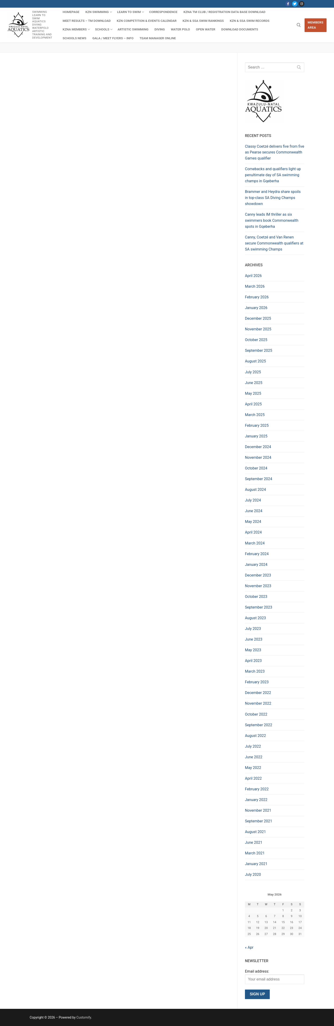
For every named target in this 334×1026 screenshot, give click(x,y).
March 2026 (255, 286)
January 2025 (256, 436)
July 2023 (253, 628)
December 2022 (258, 693)
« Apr (249, 947)
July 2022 (253, 746)
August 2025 (255, 361)
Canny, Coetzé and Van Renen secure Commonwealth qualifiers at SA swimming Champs (274, 243)
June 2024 (253, 511)
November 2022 (258, 703)
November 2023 (258, 586)
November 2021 (258, 810)
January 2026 (256, 308)
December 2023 (258, 575)
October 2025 (256, 340)
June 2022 (253, 757)
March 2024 (255, 543)
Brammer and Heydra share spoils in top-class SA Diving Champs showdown (273, 197)
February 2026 (257, 297)
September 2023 (258, 607)
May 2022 (253, 767)
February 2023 (257, 682)
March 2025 (255, 415)
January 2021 (256, 864)
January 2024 (256, 564)
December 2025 (258, 318)
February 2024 (257, 554)
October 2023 (256, 596)
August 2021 (255, 832)
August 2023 (255, 618)
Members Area (315, 24)
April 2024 (253, 532)
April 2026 (253, 276)
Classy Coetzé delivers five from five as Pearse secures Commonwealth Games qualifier (274, 152)
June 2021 (253, 842)
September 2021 (258, 821)
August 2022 (255, 735)
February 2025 (257, 425)
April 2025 (253, 404)
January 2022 (256, 800)
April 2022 (253, 778)
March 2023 (255, 671)
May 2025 (253, 393)
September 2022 (258, 725)
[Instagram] (301, 4)
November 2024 (258, 457)
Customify (83, 1017)
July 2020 (253, 874)
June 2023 (253, 639)
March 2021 (255, 853)
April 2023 (253, 660)
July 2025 (253, 372)
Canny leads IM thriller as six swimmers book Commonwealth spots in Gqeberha (271, 220)
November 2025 (258, 329)
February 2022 (257, 789)
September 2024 (258, 479)
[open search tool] (299, 25)
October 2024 (256, 468)
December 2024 (258, 447)
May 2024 (253, 521)
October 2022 (256, 714)
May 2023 (253, 650)
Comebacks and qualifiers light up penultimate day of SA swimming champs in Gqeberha (273, 175)
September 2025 (258, 350)
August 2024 (255, 489)
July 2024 (253, 500)
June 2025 (253, 383)
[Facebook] (288, 4)
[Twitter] (294, 4)
